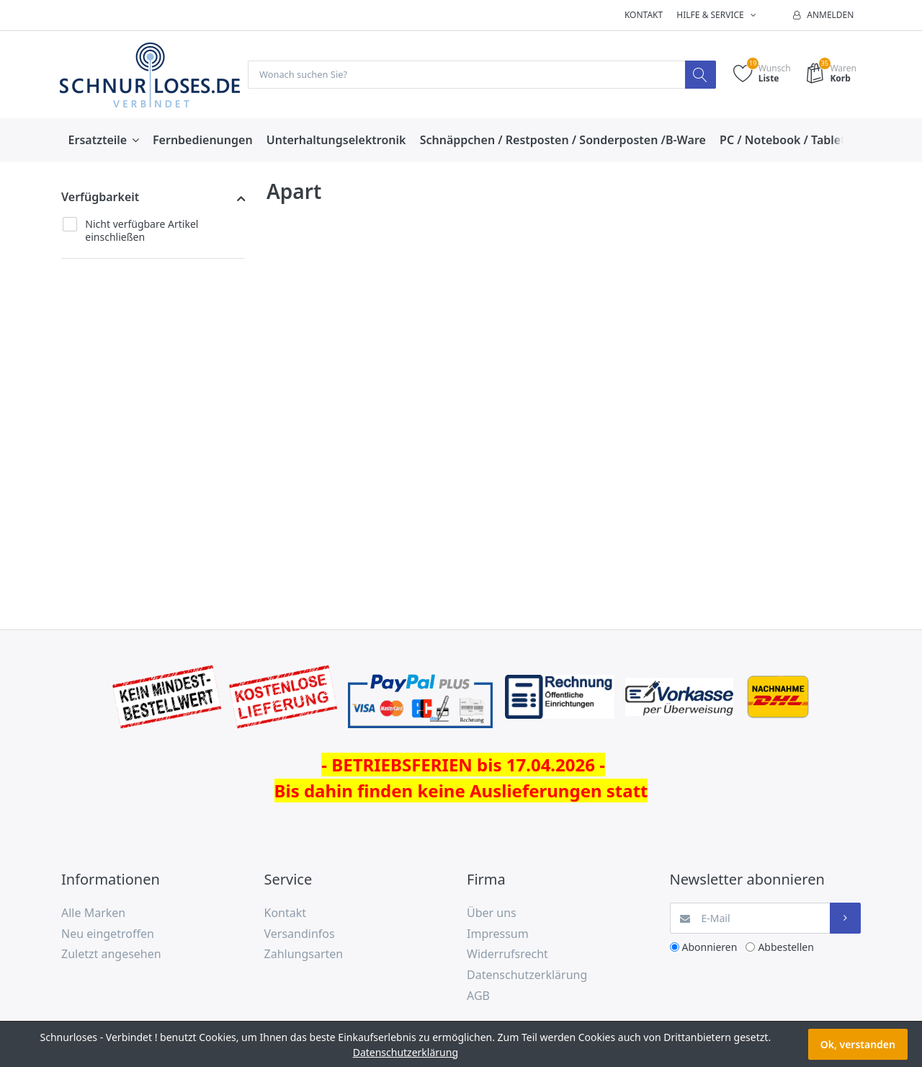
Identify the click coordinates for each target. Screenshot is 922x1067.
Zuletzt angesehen (111, 954)
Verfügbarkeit (100, 197)
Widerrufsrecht (507, 954)
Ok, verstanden (857, 1044)
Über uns (491, 913)
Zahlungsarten (304, 954)
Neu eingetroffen (107, 934)
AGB (478, 996)
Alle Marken (93, 913)
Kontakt (644, 15)
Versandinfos (299, 934)
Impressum (498, 934)
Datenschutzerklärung (527, 975)
